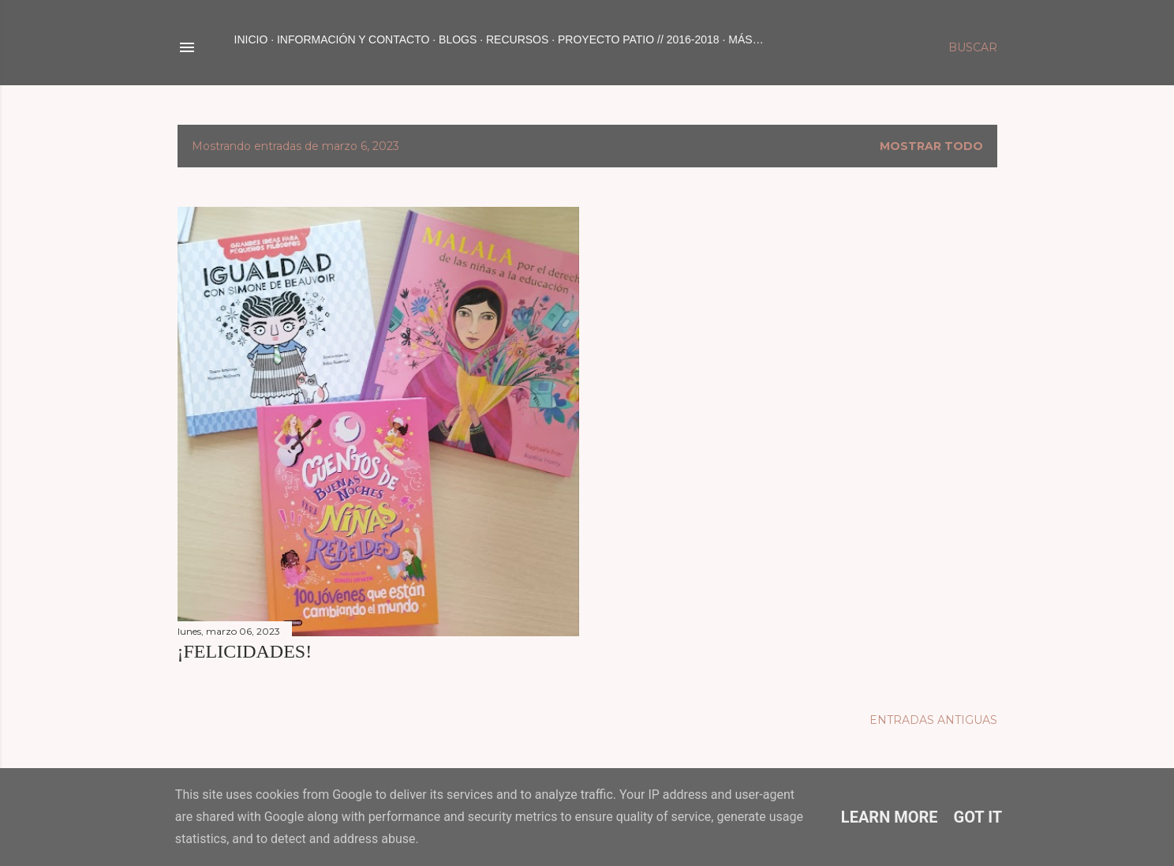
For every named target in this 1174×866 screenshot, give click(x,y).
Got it (978, 817)
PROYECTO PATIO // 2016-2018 (639, 39)
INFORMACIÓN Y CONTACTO (353, 39)
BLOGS (458, 39)
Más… (745, 39)
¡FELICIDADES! (245, 651)
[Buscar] (972, 47)
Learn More (889, 817)
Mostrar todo (931, 146)
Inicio (251, 39)
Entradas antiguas (933, 720)
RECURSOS (517, 39)
